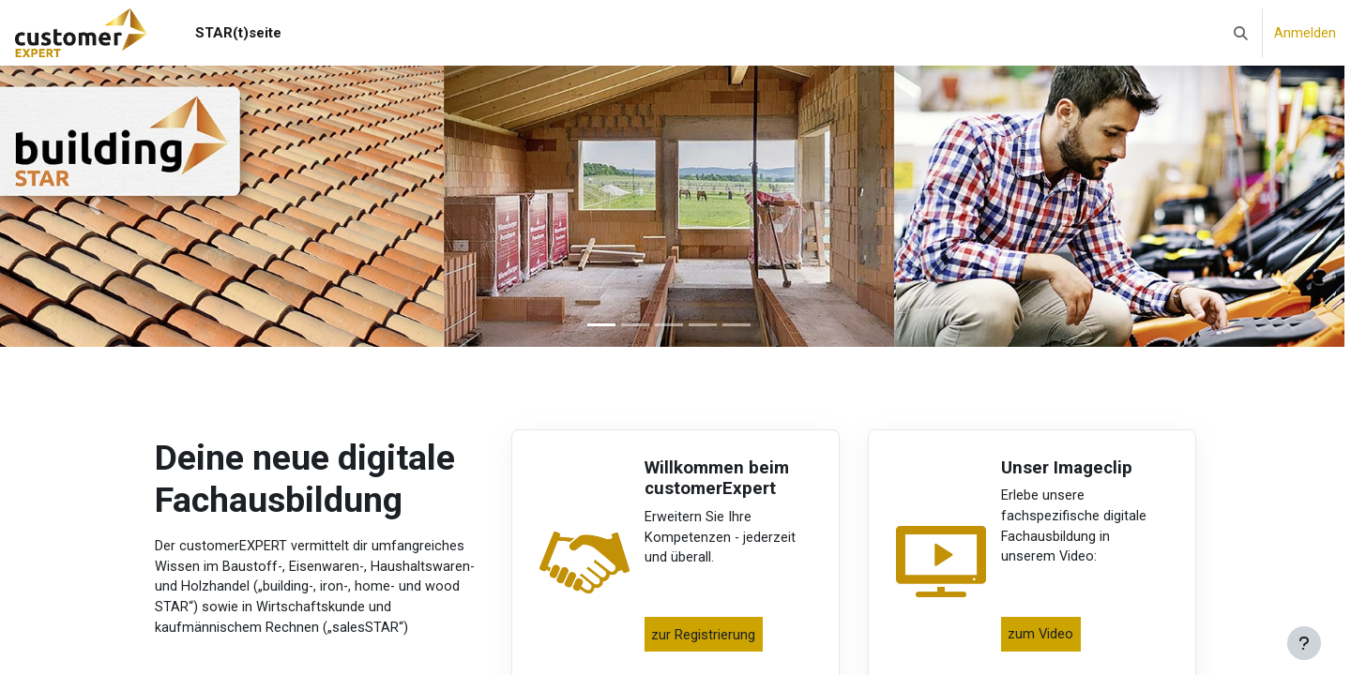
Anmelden (1305, 32)
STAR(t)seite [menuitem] (238, 32)
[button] (1240, 33)
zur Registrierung (705, 639)
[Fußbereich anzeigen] (1304, 643)
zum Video (1042, 639)
